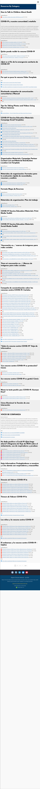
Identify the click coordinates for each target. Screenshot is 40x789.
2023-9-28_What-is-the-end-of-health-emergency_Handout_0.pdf (14, 71)
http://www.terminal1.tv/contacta (8, 437)
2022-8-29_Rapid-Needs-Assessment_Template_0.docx (12, 184)
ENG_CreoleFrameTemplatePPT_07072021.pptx (11, 272)
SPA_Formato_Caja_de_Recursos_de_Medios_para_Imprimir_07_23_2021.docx (17, 218)
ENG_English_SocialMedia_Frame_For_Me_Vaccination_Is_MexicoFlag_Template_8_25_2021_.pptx (20, 278)
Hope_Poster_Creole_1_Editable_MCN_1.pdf (10, 330)
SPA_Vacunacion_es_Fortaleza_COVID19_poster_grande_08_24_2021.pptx (16, 303)
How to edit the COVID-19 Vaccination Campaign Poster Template (14, 341)
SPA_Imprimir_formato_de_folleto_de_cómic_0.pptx (12, 374)
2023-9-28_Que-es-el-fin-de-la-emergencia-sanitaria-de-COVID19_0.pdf (15, 72)
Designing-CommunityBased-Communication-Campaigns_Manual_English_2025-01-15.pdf (19, 99)
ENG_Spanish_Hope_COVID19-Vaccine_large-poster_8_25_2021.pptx (15, 296)
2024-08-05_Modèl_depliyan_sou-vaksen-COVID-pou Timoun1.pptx (14, 504)
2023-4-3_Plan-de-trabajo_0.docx (8, 204)
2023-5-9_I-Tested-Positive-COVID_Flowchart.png (11, 455)
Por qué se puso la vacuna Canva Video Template (11, 82)
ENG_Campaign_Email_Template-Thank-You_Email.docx (12, 152)
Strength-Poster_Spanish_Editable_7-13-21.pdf (11, 325)
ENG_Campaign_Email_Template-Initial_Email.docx (11, 124)
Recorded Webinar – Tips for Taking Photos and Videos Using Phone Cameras (17, 113)
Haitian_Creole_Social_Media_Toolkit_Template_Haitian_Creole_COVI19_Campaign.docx (18, 232)
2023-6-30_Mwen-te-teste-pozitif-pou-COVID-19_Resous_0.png (14, 398)
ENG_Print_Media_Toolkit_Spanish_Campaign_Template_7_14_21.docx (15, 219)
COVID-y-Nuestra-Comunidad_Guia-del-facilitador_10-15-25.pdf (14, 43)
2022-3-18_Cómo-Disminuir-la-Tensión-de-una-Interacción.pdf (13, 410)
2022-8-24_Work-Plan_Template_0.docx (9, 206)
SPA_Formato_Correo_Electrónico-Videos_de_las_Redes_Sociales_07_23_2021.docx (18, 144)
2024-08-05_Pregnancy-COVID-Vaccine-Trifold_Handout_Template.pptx (15, 489)
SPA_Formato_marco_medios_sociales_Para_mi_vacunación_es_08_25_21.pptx (17, 270)
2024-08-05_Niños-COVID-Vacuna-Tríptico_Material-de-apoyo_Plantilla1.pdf (16, 509)
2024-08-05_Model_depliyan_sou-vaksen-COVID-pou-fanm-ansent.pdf (15, 484)
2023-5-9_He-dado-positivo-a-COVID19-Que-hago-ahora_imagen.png (15, 452)
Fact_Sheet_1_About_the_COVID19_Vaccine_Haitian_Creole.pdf (14, 356)
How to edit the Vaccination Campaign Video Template (12, 84)
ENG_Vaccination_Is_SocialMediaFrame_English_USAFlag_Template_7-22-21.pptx (17, 258)
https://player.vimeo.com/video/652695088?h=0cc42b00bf (13, 432)
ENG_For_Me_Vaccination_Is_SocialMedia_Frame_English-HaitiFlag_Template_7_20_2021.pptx (20, 281)
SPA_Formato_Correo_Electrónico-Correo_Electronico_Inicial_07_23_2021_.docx (17, 126)
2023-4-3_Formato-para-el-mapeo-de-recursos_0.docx (12, 193)
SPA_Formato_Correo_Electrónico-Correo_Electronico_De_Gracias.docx (15, 154)
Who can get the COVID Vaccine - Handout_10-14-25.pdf (12, 57)
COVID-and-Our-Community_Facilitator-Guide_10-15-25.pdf (13, 47)
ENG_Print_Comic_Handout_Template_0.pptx (10, 372)
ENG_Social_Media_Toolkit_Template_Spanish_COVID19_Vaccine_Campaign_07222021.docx (19, 236)
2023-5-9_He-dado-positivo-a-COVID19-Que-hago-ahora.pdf (13, 450)
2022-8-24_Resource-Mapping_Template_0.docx (11, 195)
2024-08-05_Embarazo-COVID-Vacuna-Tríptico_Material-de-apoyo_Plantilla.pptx (17, 490)
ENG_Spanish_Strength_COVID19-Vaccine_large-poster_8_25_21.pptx (15, 298)
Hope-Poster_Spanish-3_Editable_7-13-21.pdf (10, 322)
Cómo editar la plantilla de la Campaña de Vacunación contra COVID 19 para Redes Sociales (19, 86)
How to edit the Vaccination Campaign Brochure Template (13, 515)
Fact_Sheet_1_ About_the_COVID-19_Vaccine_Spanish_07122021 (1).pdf (15, 353)
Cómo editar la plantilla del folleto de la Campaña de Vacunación (14, 538)
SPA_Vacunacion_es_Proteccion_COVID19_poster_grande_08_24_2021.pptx (16, 299)
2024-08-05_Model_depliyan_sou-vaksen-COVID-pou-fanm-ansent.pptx (15, 485)
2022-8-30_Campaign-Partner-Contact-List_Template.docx (13, 167)
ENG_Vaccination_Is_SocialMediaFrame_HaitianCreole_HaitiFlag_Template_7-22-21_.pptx (19, 255)
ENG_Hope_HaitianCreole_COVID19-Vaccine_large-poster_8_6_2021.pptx (16, 306)
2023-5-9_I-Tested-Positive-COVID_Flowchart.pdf (11, 454)
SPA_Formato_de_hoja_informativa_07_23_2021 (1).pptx (12, 359)
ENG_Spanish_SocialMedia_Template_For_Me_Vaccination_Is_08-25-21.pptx (16, 273)
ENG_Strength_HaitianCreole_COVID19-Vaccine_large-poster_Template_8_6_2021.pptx (18, 308)
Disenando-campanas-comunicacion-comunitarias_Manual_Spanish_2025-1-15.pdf (17, 98)
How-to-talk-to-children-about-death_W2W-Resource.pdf (12, 17)
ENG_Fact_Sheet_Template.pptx (8, 361)
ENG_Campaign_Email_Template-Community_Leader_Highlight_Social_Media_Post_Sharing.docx (20, 137)
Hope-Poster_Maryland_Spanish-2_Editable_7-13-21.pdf (12, 321)
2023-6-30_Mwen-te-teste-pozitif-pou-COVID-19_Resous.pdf (13, 457)
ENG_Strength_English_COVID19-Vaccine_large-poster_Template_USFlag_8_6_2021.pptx (18, 316)
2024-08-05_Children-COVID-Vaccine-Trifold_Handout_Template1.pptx (15, 508)
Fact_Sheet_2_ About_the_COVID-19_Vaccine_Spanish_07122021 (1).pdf (15, 354)
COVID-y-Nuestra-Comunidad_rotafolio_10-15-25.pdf (12, 42)
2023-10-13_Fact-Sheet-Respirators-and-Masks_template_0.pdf (14, 473)
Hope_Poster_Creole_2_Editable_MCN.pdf (10, 332)
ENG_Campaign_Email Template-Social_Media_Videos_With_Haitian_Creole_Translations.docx (20, 149)
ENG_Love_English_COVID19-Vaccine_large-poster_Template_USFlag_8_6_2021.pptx (18, 312)
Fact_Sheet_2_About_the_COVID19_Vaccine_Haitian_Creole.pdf (14, 358)
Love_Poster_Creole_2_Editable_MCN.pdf (10, 329)
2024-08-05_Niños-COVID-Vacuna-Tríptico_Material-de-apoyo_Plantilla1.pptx (16, 511)
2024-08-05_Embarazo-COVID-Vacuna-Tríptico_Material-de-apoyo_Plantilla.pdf (17, 492)
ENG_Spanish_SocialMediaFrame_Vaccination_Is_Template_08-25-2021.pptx (16, 254)
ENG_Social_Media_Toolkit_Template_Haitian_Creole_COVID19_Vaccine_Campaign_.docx (19, 239)
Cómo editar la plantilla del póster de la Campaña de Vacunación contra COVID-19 (17, 339)
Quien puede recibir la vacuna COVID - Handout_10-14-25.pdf (13, 55)
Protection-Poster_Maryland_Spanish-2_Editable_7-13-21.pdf (13, 319)
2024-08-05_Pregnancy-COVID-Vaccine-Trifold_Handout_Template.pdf (15, 487)
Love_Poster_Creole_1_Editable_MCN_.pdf (10, 327)
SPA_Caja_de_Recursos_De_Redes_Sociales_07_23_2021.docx (14, 231)
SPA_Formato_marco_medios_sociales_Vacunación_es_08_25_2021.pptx (16, 252)
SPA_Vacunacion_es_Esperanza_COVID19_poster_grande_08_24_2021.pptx (16, 301)
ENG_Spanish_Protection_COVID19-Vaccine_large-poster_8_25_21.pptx (15, 294)
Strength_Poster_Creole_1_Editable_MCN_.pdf (10, 335)
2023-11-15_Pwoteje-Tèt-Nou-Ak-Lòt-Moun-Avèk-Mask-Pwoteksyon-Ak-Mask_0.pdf (17, 475)
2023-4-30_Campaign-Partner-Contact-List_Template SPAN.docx (14, 169)
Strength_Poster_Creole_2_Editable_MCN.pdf (10, 334)
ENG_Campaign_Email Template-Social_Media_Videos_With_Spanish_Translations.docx (18, 145)
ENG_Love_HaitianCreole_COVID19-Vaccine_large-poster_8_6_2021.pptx (15, 304)
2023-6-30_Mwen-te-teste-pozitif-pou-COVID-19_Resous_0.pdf (13, 396)
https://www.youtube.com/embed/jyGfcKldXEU (11, 434)
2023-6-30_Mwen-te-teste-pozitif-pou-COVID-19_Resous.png (13, 459)
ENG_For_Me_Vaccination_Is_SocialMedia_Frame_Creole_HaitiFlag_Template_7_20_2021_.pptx (20, 275)
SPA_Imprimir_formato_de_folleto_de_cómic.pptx (11, 385)
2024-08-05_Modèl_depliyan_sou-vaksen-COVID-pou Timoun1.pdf (14, 503)
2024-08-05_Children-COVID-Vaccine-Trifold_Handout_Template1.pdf (15, 506)
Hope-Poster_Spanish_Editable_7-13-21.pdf (10, 324)
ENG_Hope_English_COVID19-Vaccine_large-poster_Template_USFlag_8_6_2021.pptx (18, 314)
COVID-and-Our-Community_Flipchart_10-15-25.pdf (11, 45)
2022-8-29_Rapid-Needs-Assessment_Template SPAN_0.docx (13, 182)
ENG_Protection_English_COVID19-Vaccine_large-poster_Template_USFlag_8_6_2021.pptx (19, 309)
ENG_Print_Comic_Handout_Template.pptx (10, 383)
